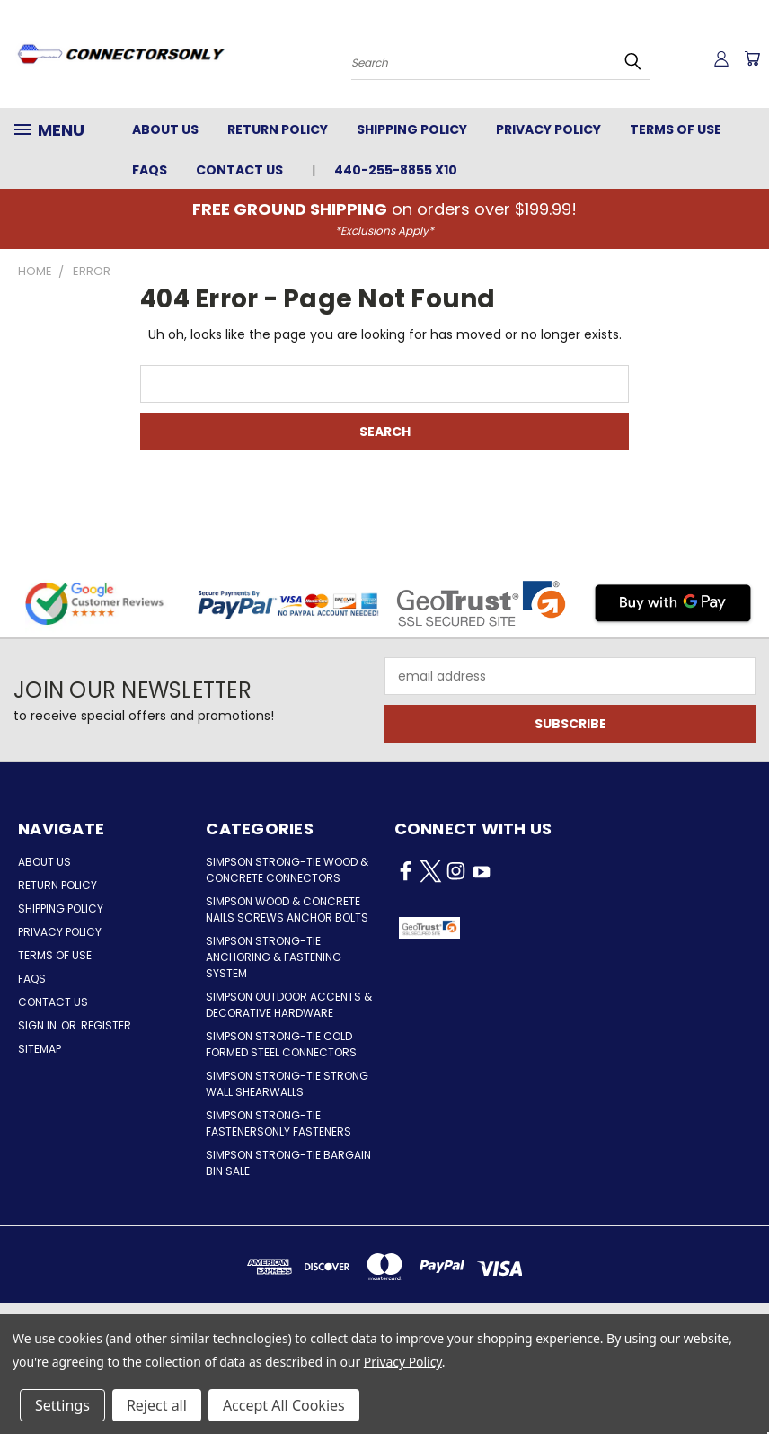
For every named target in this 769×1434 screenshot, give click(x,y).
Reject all (157, 1405)
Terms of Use (675, 129)
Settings (62, 1405)
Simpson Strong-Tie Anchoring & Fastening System (273, 957)
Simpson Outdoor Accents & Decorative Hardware (289, 1004)
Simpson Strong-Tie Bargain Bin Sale (288, 1163)
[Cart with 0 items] (751, 58)
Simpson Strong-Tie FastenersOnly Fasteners (278, 1123)
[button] (514, 927)
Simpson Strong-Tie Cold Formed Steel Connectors (281, 1044)
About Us (165, 129)
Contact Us (239, 170)
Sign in (38, 1025)
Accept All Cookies (284, 1405)
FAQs (149, 170)
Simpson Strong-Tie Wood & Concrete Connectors (287, 870)
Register (106, 1025)
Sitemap (39, 1048)
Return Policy (277, 129)
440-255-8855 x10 (395, 170)
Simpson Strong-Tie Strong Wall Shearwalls (287, 1084)
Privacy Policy (548, 129)
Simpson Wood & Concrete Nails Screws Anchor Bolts (287, 909)
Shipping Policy (412, 129)
